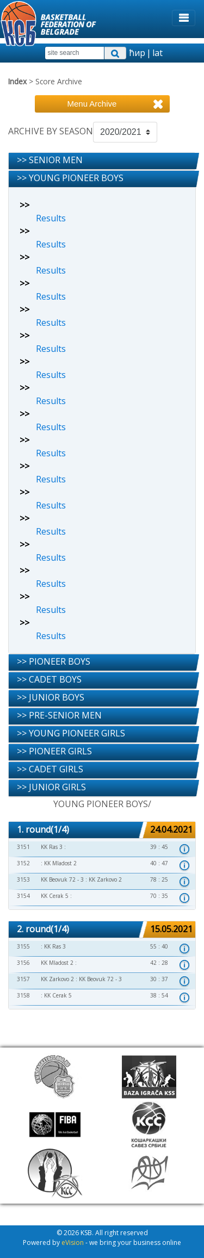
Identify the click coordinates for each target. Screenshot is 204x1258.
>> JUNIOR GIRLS (51, 787)
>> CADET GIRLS (50, 769)
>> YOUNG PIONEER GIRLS (71, 733)
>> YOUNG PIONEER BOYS (70, 178)
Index (17, 81)
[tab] (102, 161)
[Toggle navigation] (183, 18)
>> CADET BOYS (49, 679)
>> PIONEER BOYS (53, 661)
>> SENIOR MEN (50, 160)
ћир (137, 53)
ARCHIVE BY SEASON (50, 131)
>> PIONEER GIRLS (54, 751)
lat (157, 53)
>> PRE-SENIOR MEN (59, 715)
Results (51, 218)
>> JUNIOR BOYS (50, 697)
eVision (72, 1242)
